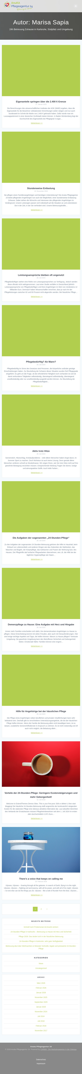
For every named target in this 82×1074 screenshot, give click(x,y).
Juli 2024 (40, 1016)
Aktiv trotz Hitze (41, 451)
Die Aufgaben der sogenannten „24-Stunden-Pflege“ (41, 538)
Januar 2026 (41, 993)
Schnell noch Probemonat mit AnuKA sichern (41, 927)
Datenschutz (41, 1060)
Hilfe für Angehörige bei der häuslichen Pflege (41, 711)
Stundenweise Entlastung (41, 188)
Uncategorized (41, 968)
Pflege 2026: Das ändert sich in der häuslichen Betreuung (41, 937)
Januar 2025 (41, 1007)
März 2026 (41, 983)
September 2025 (41, 1002)
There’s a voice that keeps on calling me (41, 878)
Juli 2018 (40, 1021)
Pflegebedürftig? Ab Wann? (41, 361)
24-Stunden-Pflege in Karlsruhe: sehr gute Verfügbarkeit (41, 941)
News (41, 963)
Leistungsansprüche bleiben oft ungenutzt (41, 275)
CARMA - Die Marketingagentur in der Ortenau (58, 1049)
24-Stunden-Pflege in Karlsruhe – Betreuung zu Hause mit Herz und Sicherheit (41, 932)
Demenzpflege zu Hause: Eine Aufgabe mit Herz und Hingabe (41, 624)
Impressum (41, 1064)
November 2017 (41, 1031)
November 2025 (41, 997)
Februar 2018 (41, 1026)
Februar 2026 (41, 988)
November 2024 (41, 1012)
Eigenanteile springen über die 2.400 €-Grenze (41, 101)
